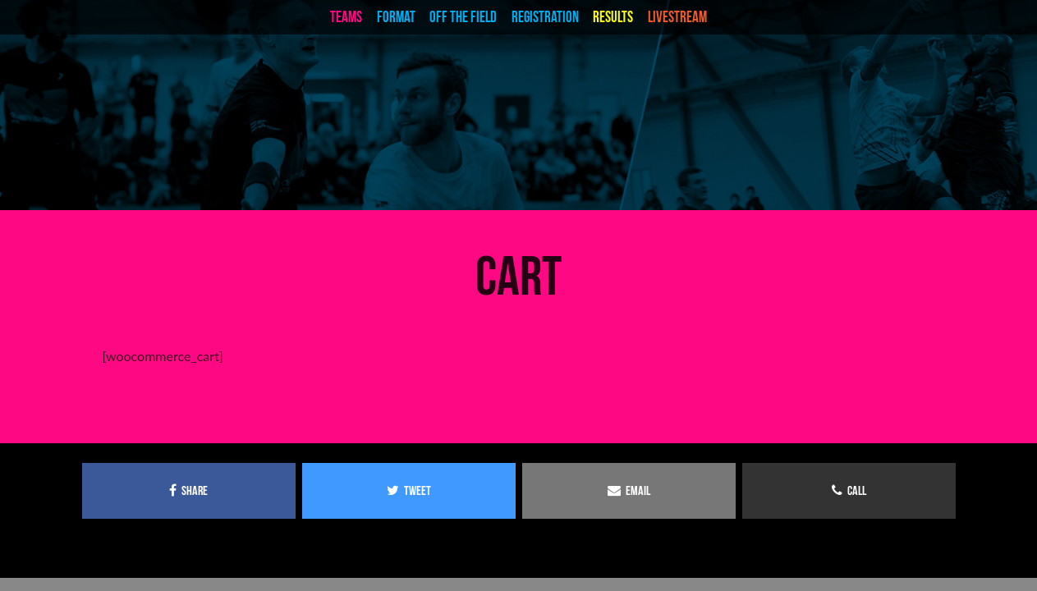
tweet (409, 490)
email (629, 490)
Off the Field (463, 16)
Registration (545, 16)
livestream (677, 16)
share (188, 490)
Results (613, 16)
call (849, 490)
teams (346, 16)
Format (396, 16)
